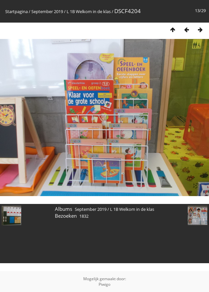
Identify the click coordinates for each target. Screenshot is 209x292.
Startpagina (16, 11)
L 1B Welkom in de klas (89, 11)
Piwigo (104, 284)
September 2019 (47, 11)
